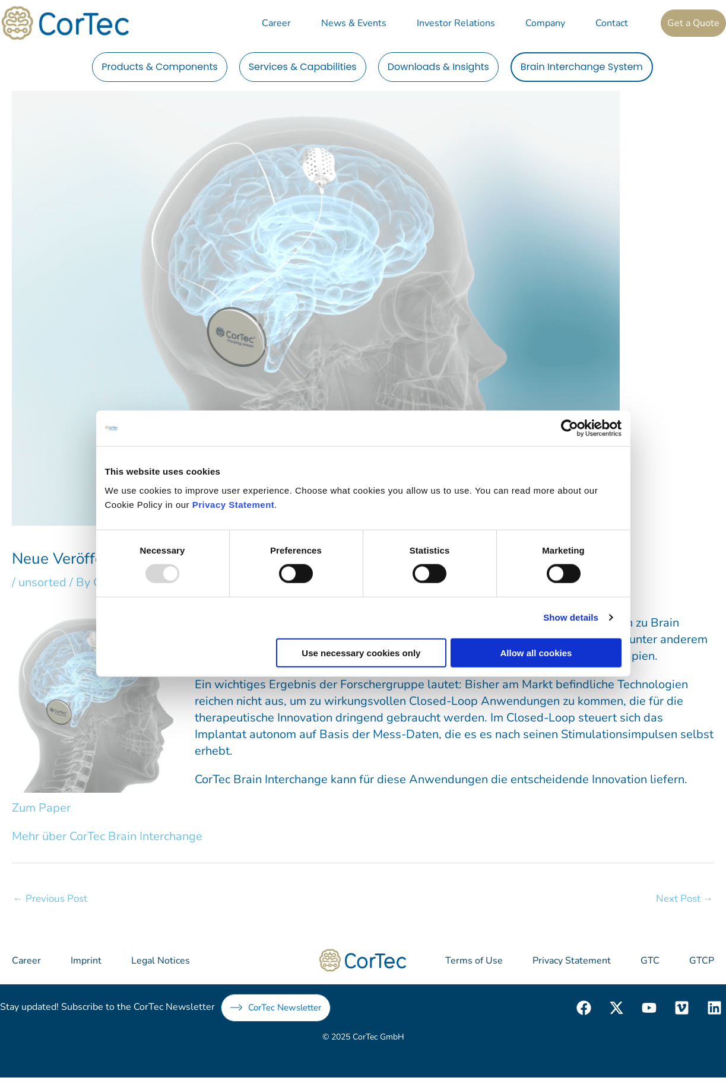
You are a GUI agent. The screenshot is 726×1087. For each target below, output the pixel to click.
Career (276, 23)
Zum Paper (41, 808)
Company (545, 23)
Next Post (684, 898)
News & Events (353, 23)
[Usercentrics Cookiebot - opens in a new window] (570, 428)
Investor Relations (456, 23)
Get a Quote (693, 23)
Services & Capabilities (303, 67)
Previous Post (50, 898)
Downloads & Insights (438, 67)
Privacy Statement (233, 504)
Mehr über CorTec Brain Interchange (107, 836)
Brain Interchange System (582, 67)
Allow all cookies (536, 652)
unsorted (42, 582)
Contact (611, 23)
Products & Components (160, 67)
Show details (570, 617)
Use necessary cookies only (361, 652)
